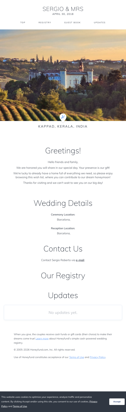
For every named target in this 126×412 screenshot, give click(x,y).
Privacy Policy (97, 357)
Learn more (42, 338)
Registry (45, 22)
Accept (117, 401)
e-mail (80, 260)
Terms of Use (76, 357)
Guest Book (72, 22)
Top (22, 22)
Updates (100, 22)
